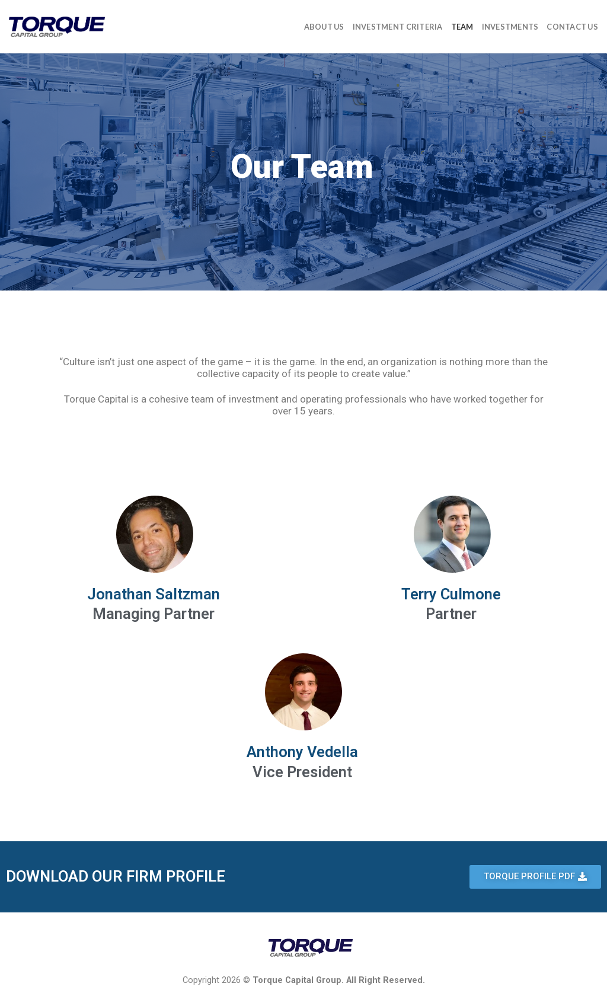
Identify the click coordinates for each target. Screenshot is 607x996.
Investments (510, 26)
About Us (324, 26)
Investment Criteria (398, 26)
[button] (535, 877)
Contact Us (572, 26)
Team (462, 26)
